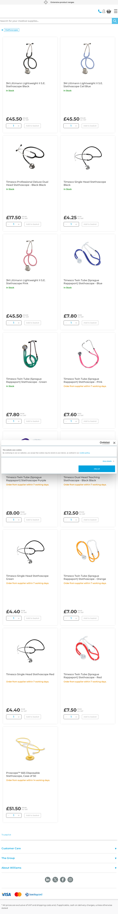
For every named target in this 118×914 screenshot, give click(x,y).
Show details (107, 461)
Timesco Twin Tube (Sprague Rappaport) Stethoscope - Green (26, 380)
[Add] (18, 126)
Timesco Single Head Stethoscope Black (85, 183)
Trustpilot (6, 834)
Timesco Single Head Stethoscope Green (27, 577)
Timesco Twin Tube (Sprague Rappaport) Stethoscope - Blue (83, 282)
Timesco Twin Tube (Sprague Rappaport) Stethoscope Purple (26, 479)
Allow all (97, 469)
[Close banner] (114, 443)
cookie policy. (85, 453)
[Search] (115, 21)
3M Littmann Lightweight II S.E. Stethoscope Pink (25, 282)
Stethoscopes (11, 30)
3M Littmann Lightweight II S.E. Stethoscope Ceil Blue (83, 85)
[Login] (103, 11)
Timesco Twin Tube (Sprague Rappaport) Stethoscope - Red (83, 676)
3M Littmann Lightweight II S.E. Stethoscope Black (25, 85)
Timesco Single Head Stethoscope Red (30, 674)
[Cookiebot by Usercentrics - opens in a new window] (96, 442)
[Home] (116, 11)
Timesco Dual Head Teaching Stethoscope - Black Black (82, 479)
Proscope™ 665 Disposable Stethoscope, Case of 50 (23, 774)
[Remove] (8, 126)
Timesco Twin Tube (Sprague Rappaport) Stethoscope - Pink (83, 380)
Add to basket (32, 126)
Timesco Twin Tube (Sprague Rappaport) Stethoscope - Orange (85, 577)
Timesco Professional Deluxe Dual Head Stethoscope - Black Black (27, 183)
